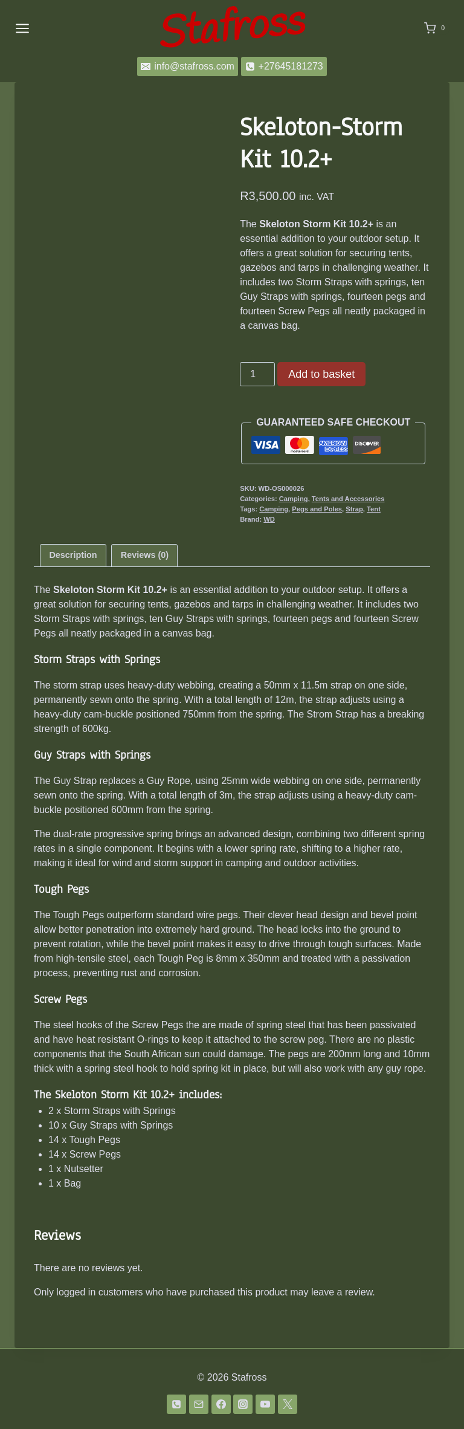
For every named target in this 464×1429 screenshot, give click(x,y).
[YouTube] (265, 1404)
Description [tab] (73, 555)
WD (269, 519)
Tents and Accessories (348, 498)
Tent (374, 509)
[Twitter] (287, 1404)
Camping (293, 498)
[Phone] (176, 1404)
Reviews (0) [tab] (145, 555)
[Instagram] (243, 1404)
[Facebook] (221, 1404)
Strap (354, 509)
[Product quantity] (257, 374)
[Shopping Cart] (437, 28)
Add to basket (321, 374)
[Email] (198, 1404)
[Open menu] (22, 28)
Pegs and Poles (317, 509)
